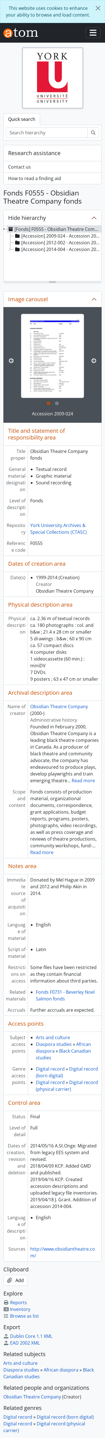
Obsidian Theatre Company (59, 706)
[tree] (52, 254)
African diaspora (61, 1370)
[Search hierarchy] (47, 132)
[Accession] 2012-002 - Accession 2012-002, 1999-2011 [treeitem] (58, 242)
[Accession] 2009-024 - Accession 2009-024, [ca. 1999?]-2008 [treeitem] (58, 236)
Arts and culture (53, 1037)
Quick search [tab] (21, 119)
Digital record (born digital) (65, 1417)
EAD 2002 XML (21, 1343)
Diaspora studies (54, 1044)
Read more (83, 780)
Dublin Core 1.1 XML (27, 1336)
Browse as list (21, 1316)
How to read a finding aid (34, 178)
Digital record (50, 1069)
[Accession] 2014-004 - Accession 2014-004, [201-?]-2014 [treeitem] (58, 249)
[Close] (98, 8)
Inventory (16, 1309)
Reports (15, 1302)
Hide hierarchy (27, 218)
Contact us (19, 167)
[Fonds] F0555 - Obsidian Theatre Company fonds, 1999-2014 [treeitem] (54, 229)
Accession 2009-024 (52, 414)
